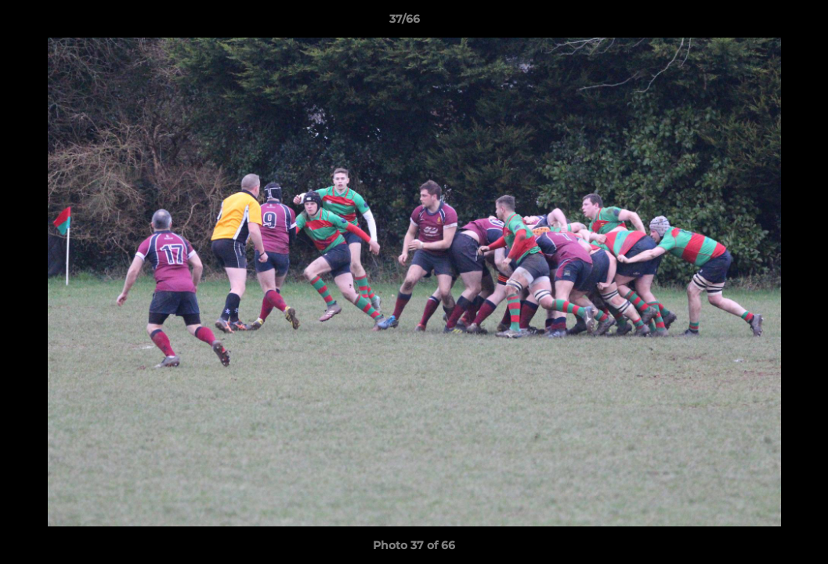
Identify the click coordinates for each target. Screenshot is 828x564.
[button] (762, 23)
